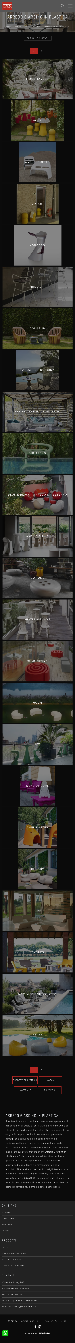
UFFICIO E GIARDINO (13, 1265)
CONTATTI (7, 1230)
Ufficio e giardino (14, 26)
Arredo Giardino (33, 26)
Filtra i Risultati (37, 38)
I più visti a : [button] (50, 1090)
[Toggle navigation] (70, 6)
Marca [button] (50, 1080)
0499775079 (15, 1294)
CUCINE (6, 1247)
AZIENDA (7, 1212)
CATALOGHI (8, 1218)
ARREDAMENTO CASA (14, 1253)
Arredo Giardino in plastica (56, 26)
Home (37, 24)
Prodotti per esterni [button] (25, 1080)
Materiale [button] (25, 1090)
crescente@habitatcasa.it (22, 1306)
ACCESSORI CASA (11, 1259)
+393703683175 (26, 1300)
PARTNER (7, 1224)
